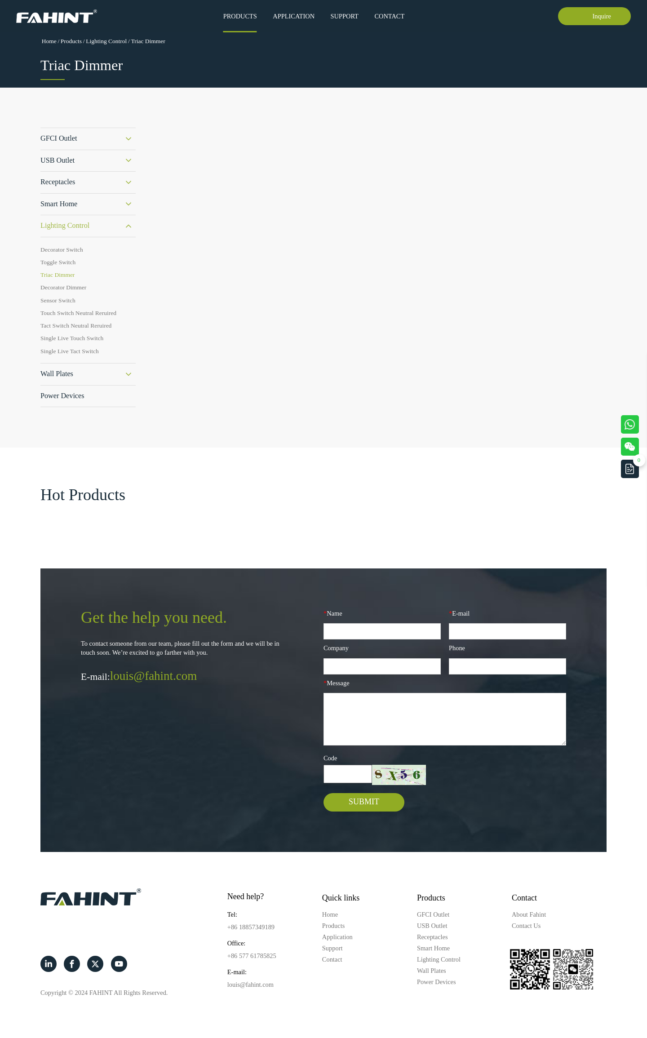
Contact (389, 16)
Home (49, 41)
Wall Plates (56, 374)
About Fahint (529, 914)
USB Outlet (57, 160)
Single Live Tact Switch (69, 351)
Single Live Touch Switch (71, 338)
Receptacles (57, 182)
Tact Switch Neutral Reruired (75, 325)
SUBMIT (364, 801)
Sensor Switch (57, 300)
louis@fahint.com (153, 676)
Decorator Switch (61, 249)
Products (240, 16)
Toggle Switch (57, 262)
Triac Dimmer (148, 41)
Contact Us (526, 925)
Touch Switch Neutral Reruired (78, 313)
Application (294, 16)
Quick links (341, 897)
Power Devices (62, 396)
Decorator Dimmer (63, 287)
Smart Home (58, 204)
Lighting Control (106, 41)
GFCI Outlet (58, 138)
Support (345, 16)
